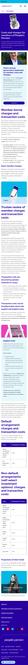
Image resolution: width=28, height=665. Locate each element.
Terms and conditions (13, 649)
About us (4, 604)
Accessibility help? (8, 662)
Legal (2, 646)
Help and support (6, 617)
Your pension (10, 11)
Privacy (21, 649)
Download (14, 103)
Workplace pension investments (11, 608)
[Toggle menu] (25, 6)
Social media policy (14, 652)
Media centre (4, 625)
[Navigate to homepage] (6, 6)
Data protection (4, 652)
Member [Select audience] (14, 2)
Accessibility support (10, 646)
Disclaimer (18, 646)
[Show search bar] (21, 6)
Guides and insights (7, 613)
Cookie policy (4, 649)
